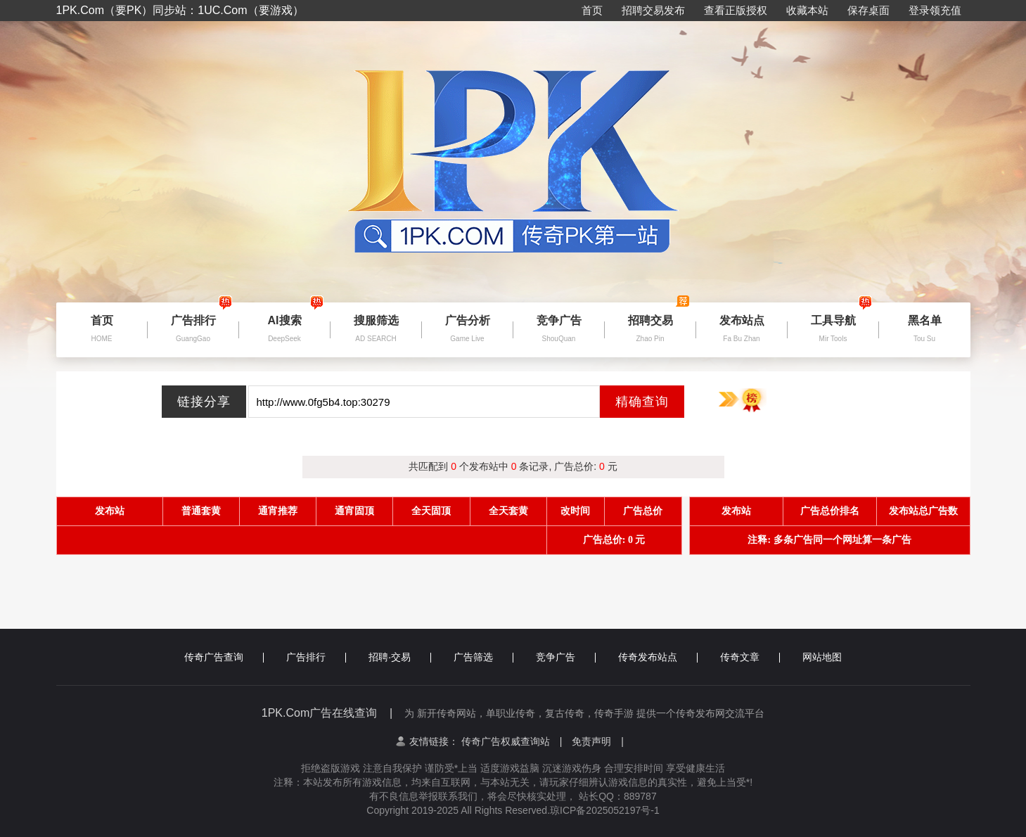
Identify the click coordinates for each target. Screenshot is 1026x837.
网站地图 (822, 657)
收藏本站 (807, 10)
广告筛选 (483, 657)
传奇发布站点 (658, 657)
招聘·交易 (399, 657)
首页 (592, 10)
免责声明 (598, 741)
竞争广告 (566, 657)
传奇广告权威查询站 (512, 741)
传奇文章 (750, 657)
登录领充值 (935, 10)
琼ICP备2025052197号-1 (605, 810)
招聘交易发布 (653, 10)
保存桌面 (868, 10)
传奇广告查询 (224, 657)
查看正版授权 (735, 10)
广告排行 (316, 657)
